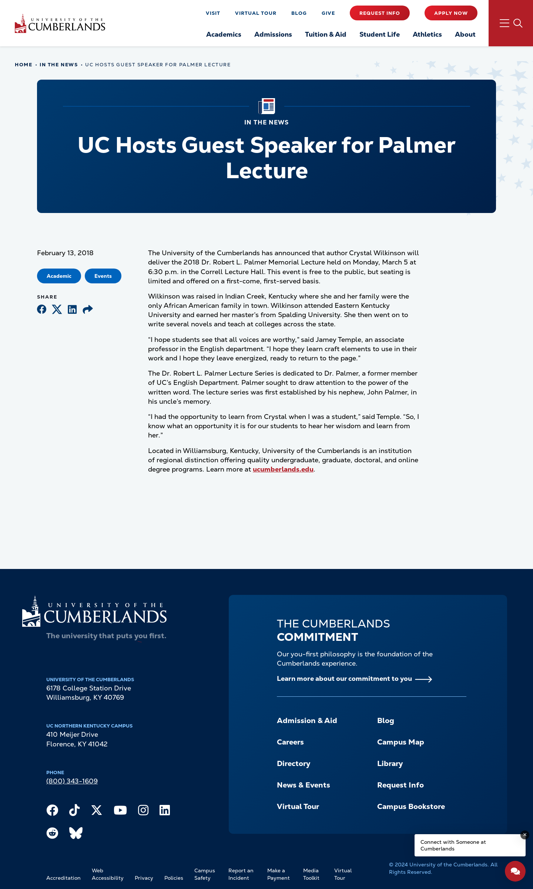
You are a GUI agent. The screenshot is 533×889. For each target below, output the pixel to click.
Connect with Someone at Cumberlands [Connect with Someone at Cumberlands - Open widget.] (453, 845)
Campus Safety (204, 874)
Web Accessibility (108, 874)
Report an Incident (241, 874)
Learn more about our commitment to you (344, 678)
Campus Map (400, 742)
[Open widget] (515, 871)
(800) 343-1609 (72, 781)
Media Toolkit (311, 874)
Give (328, 13)
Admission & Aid (307, 720)
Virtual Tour (255, 13)
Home (23, 64)
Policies (173, 878)
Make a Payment (278, 874)
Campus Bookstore (411, 806)
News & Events (303, 785)
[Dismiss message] (524, 834)
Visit (213, 13)
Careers (290, 742)
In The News (59, 64)
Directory (293, 763)
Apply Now (451, 13)
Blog (299, 13)
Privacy (144, 878)
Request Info (379, 13)
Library (390, 763)
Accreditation (63, 878)
